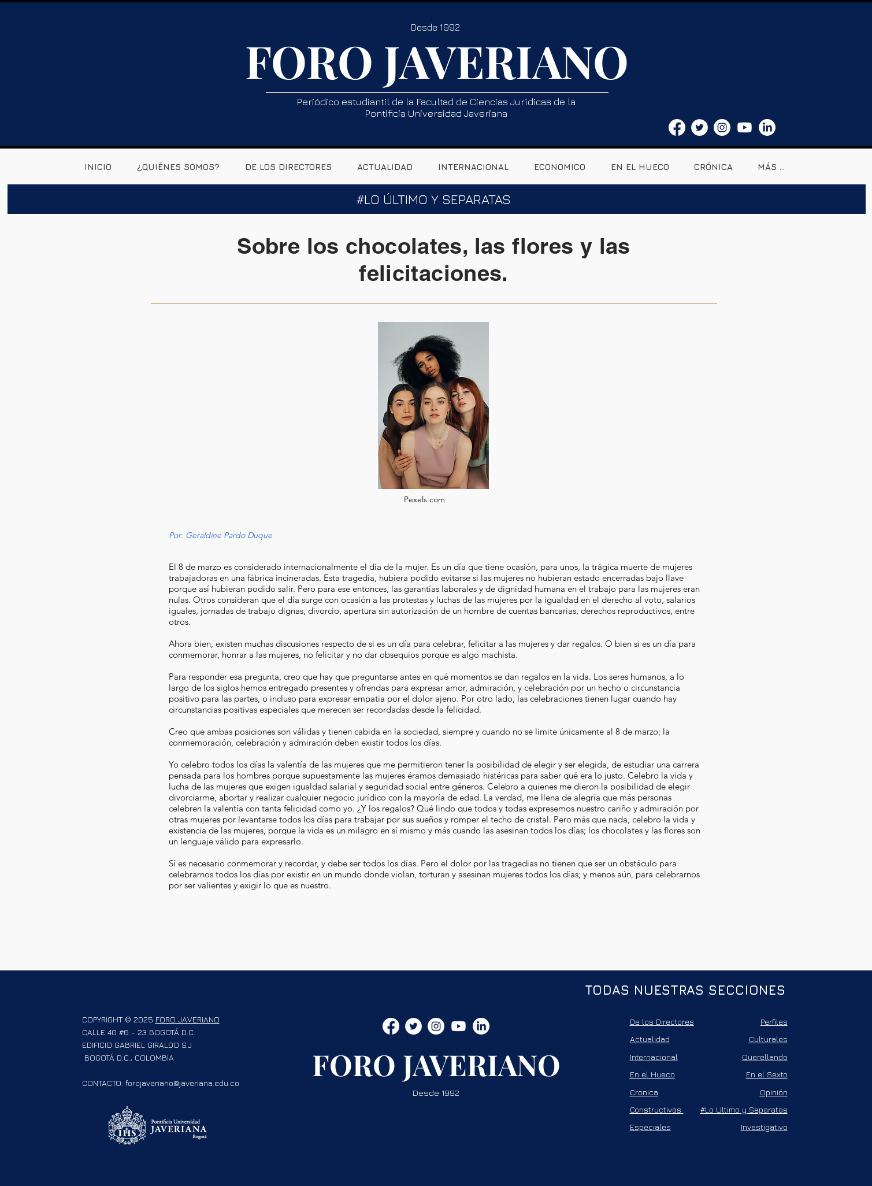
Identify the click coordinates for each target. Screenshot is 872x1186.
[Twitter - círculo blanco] (699, 127)
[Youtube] (744, 127)
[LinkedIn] (767, 127)
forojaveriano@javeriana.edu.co (182, 1083)
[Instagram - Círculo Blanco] (722, 127)
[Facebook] (677, 127)
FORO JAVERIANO (437, 61)
